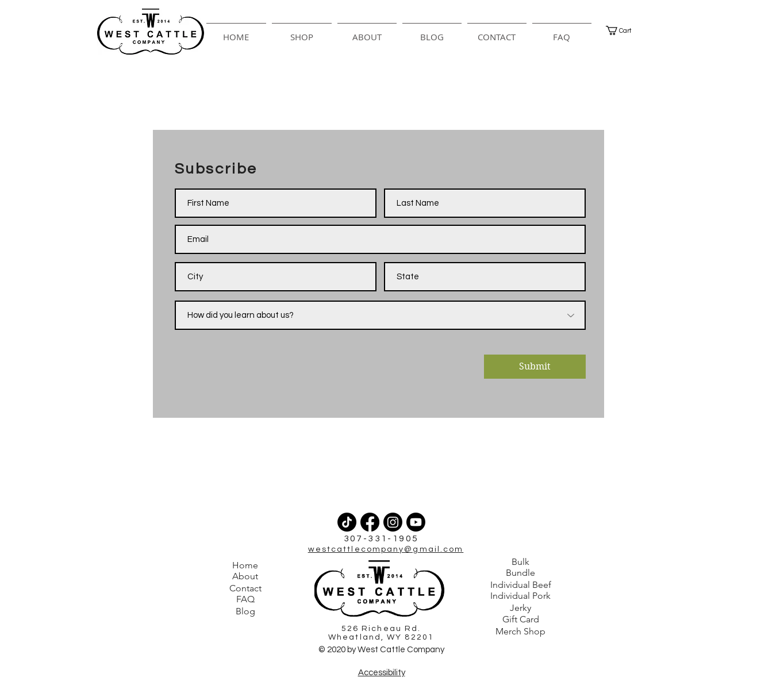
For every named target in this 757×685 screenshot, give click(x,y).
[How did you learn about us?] (380, 315)
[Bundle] (521, 572)
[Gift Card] (521, 619)
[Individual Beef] (521, 585)
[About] (245, 576)
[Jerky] (521, 608)
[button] (302, 31)
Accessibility (381, 672)
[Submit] (535, 367)
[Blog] (245, 611)
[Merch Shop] (521, 631)
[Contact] (245, 588)
